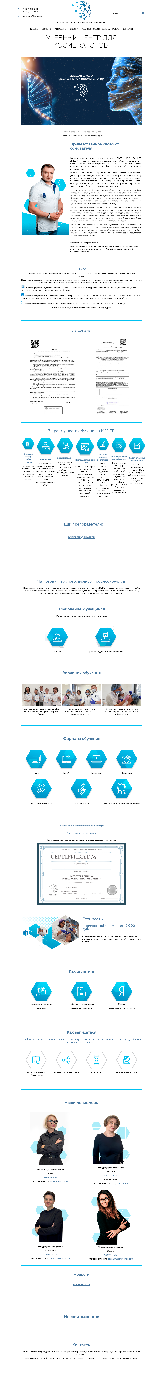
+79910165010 (110, 1255)
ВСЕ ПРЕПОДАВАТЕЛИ (81, 537)
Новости (73, 29)
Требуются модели (90, 29)
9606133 (29, 9)
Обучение (46, 29)
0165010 (29, 12)
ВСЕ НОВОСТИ (81, 1285)
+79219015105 (110, 1176)
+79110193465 (50, 1177)
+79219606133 (50, 1255)
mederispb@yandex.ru (32, 16)
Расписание (60, 29)
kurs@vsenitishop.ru (120, 1183)
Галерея (116, 29)
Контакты (128, 29)
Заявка (106, 29)
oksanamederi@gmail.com (120, 1259)
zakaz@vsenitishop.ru (60, 1259)
